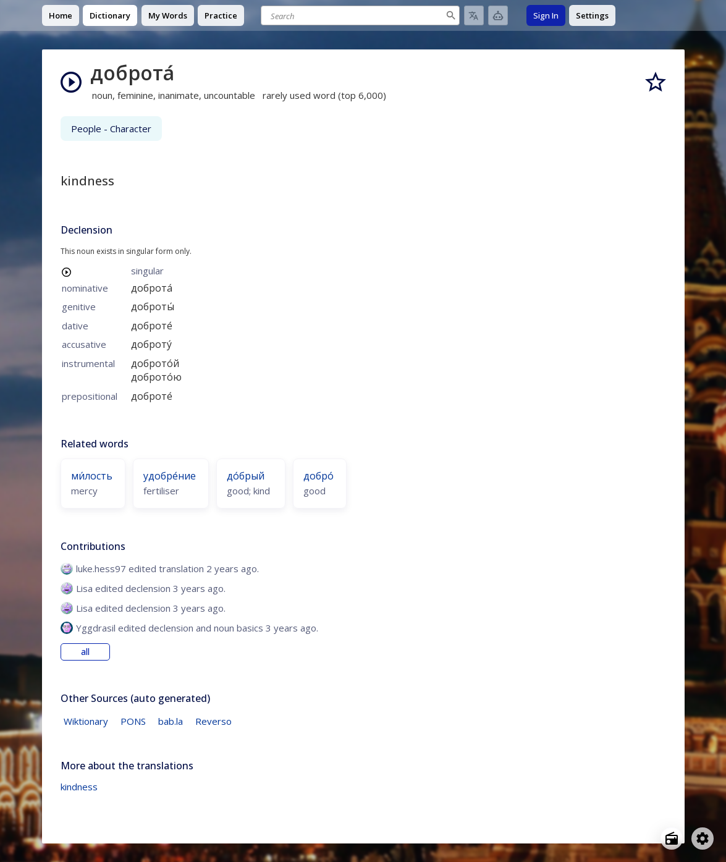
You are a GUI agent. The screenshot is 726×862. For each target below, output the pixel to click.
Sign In (546, 15)
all (85, 651)
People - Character (111, 128)
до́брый (245, 476)
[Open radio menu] (672, 838)
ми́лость (91, 476)
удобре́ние (169, 476)
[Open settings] (702, 838)
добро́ (318, 476)
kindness (79, 786)
